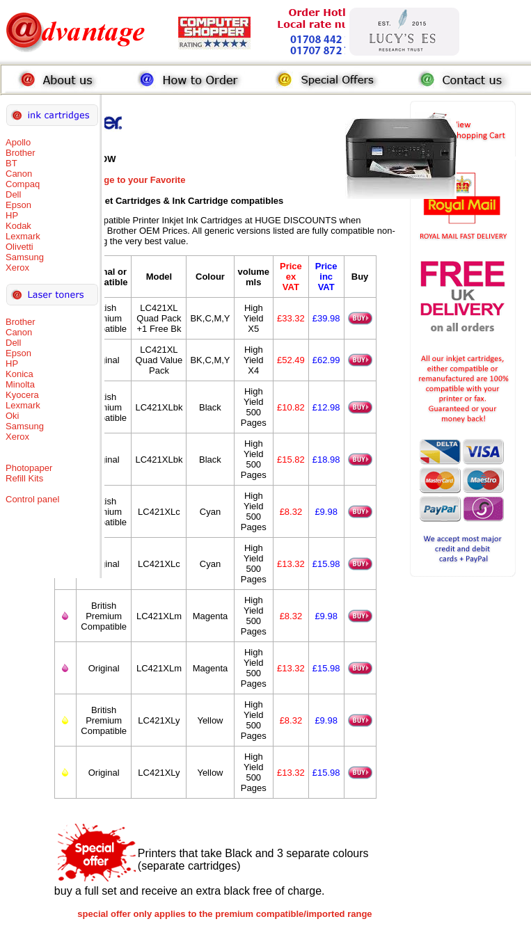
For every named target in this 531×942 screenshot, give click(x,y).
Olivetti (19, 246)
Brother (20, 152)
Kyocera (22, 395)
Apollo (18, 142)
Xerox (17, 267)
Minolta (20, 384)
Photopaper (29, 468)
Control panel (32, 499)
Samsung (25, 257)
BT (11, 163)
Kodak (18, 226)
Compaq (23, 184)
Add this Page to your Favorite (120, 180)
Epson (18, 205)
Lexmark (23, 236)
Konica (19, 374)
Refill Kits (24, 478)
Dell (13, 194)
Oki (12, 415)
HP (12, 215)
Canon (19, 173)
